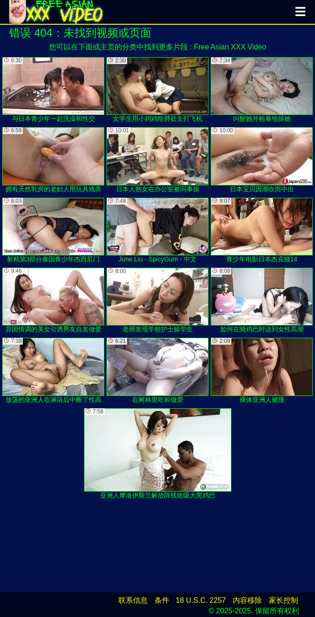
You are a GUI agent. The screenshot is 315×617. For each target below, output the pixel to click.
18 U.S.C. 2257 (201, 600)
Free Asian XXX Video (230, 47)
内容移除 (247, 600)
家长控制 (283, 600)
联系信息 (133, 600)
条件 (162, 600)
